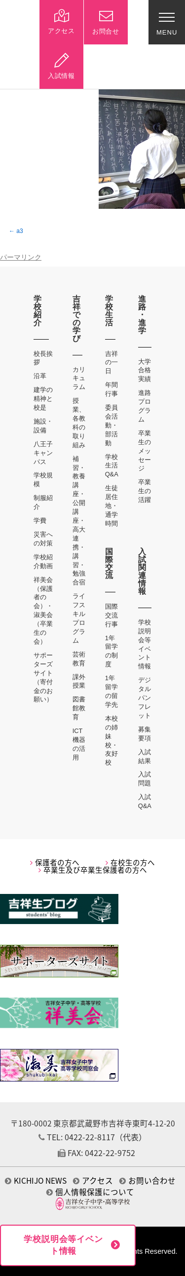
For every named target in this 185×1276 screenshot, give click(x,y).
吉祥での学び (77, 319)
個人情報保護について (90, 1192)
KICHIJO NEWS (36, 1180)
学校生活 (109, 311)
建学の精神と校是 (43, 398)
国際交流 (109, 563)
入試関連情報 (142, 571)
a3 (19, 231)
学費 (40, 520)
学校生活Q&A (111, 465)
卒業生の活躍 (144, 490)
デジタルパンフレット (144, 697)
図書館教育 (79, 708)
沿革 (40, 376)
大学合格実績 (144, 370)
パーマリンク (20, 257)
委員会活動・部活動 (111, 425)
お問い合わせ (147, 1180)
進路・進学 (142, 315)
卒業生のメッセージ (144, 450)
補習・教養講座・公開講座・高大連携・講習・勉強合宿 (79, 520)
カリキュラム (79, 378)
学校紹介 (38, 311)
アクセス (93, 1180)
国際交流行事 (111, 615)
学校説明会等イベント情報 (63, 1245)
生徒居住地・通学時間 (111, 505)
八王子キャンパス (43, 452)
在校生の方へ (130, 862)
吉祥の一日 (111, 362)
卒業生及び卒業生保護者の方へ (92, 869)
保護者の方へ (54, 862)
